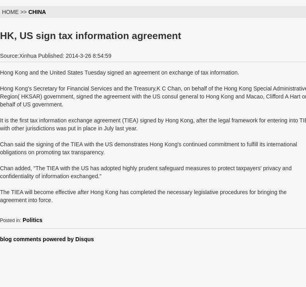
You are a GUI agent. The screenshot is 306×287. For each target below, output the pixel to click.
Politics (33, 220)
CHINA (37, 12)
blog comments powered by (47, 239)
